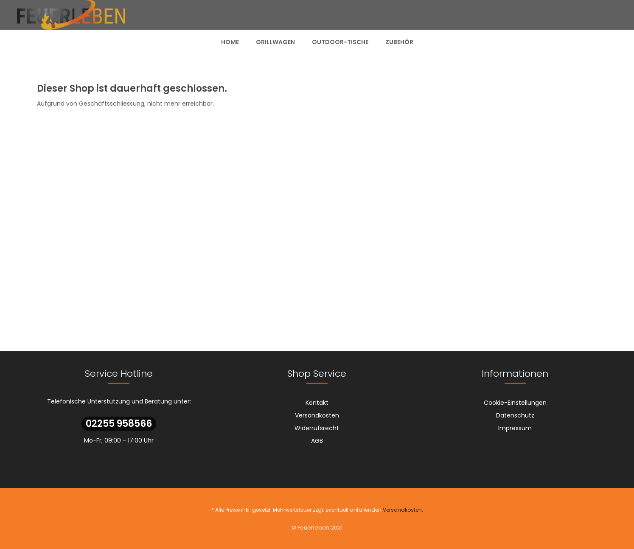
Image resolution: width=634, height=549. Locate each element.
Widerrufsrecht (317, 428)
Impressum (515, 428)
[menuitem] (230, 42)
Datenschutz (515, 415)
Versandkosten (317, 415)
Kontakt (317, 402)
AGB (317, 441)
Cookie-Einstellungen (515, 402)
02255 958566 (119, 423)
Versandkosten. (403, 509)
